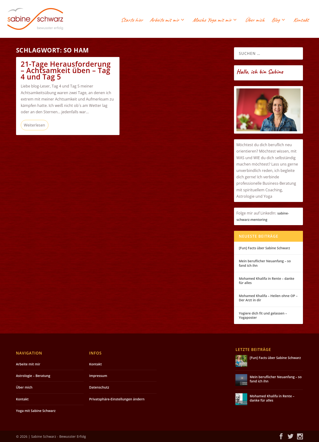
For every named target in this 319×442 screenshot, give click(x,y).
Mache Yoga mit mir (211, 20)
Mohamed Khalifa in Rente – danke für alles (266, 280)
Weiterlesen (34, 125)
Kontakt (300, 20)
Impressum (98, 375)
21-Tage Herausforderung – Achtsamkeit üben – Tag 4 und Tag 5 (66, 70)
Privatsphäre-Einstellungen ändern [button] (117, 399)
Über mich (254, 20)
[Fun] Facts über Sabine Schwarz (264, 248)
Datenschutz (99, 387)
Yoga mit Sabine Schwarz (36, 410)
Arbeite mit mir (164, 20)
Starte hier (132, 20)
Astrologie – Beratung (33, 375)
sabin (281, 213)
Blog (275, 20)
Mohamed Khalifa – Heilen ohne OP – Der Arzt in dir (268, 297)
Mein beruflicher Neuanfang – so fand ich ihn (265, 263)
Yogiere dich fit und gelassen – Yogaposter (263, 315)
